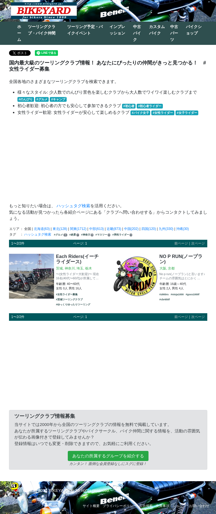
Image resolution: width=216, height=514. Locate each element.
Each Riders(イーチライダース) (77, 259)
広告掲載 (146, 506)
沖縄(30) (182, 229)
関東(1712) (78, 229)
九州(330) (166, 229)
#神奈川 (87, 234)
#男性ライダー (122, 234)
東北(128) (60, 229)
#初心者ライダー (149, 106)
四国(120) (148, 229)
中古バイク (137, 33)
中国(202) (131, 229)
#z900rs (164, 294)
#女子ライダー (187, 112)
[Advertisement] (108, 159)
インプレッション (117, 29)
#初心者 (128, 106)
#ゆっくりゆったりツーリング (73, 304)
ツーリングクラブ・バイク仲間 (41, 29)
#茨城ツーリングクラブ (69, 299)
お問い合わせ (199, 506)
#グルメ (41, 99)
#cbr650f (164, 299)
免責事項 (162, 506)
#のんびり (26, 99)
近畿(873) (114, 229)
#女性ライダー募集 (67, 294)
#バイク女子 (140, 112)
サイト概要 (91, 506)
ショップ (179, 506)
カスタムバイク (157, 29)
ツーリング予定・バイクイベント (85, 29)
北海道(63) (42, 229)
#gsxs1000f (192, 294)
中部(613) (96, 229)
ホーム (19, 33)
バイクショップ (194, 29)
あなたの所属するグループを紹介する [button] (108, 455)
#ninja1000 (177, 294)
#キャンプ (58, 99)
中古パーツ (174, 33)
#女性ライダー (163, 112)
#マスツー (103, 234)
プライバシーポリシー (119, 506)
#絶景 (74, 234)
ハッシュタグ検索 (73, 205)
